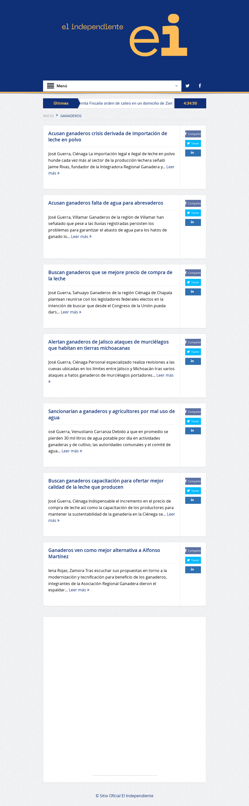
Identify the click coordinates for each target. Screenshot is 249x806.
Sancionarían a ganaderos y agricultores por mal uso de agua (111, 414)
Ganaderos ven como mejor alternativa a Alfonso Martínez (104, 553)
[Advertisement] (124, 698)
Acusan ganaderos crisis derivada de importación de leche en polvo (107, 136)
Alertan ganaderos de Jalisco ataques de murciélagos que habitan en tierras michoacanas (108, 345)
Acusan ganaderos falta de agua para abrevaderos (105, 203)
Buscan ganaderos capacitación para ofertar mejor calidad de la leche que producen (106, 483)
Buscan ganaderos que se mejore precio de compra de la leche (110, 275)
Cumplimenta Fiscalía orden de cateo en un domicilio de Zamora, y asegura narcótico (143, 103)
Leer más (81, 236)
